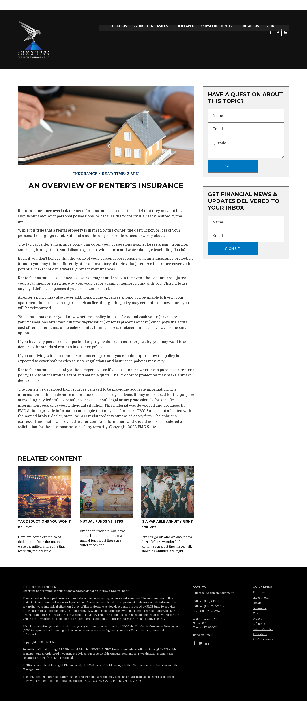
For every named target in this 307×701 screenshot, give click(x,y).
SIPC (107, 649)
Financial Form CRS (42, 586)
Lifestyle (259, 623)
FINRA (96, 649)
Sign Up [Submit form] (232, 248)
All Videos (260, 634)
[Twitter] (200, 643)
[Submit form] (233, 166)
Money (257, 618)
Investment (261, 597)
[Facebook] (194, 643)
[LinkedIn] (207, 643)
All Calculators (263, 639)
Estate (257, 603)
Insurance (260, 608)
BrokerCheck (120, 591)
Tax (255, 613)
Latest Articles (263, 629)
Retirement (260, 592)
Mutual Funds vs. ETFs (101, 521)
